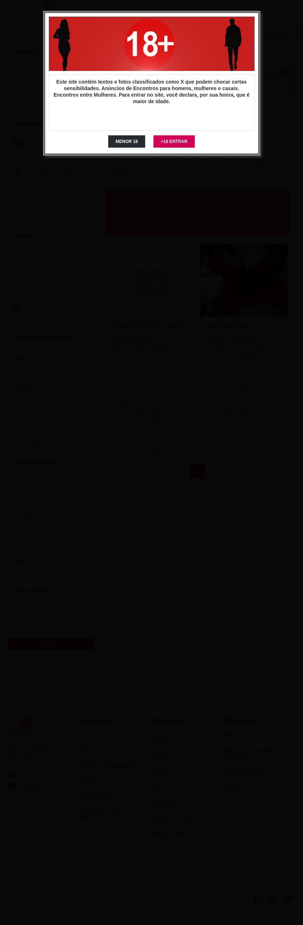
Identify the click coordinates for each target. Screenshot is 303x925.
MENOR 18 (126, 141)
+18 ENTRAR (174, 141)
